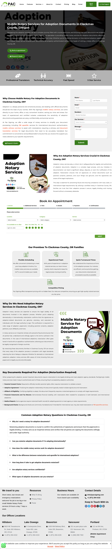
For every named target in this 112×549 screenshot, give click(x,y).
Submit (81, 142)
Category (42, 216)
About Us (49, 4)
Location (9, 216)
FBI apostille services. (100, 405)
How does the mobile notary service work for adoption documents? (38, 448)
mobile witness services (12, 128)
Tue (30, 224)
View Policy (60, 546)
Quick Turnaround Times (86, 260)
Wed (32, 224)
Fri (39, 224)
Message (78, 127)
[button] (56, 421)
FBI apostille (24, 125)
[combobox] (91, 122)
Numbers (78, 112)
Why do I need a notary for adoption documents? (31, 421)
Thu (36, 224)
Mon (26, 224)
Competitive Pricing (56, 288)
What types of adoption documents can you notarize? (33, 477)
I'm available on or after (14, 224)
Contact (58, 4)
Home (22, 4)
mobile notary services (51, 110)
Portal (80, 4)
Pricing (66, 4)
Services (39, 4)
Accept (50, 546)
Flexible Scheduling (26, 260)
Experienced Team (56, 260)
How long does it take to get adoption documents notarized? (35, 462)
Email (77, 105)
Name (77, 97)
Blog (73, 4)
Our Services (80, 119)
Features (30, 4)
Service (74, 216)
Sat (42, 224)
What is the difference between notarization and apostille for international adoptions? (45, 455)
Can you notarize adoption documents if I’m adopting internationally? (39, 441)
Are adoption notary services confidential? (28, 469)
